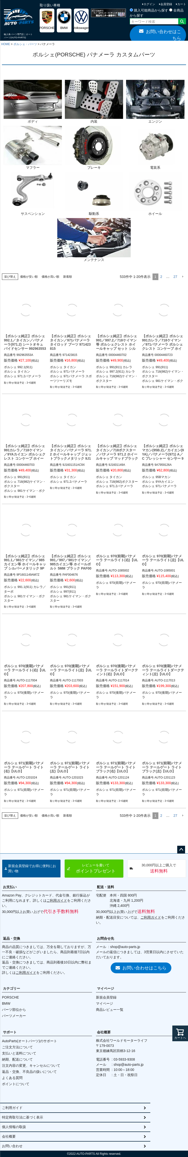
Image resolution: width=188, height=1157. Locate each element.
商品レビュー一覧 (109, 1010)
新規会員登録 (106, 997)
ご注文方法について (17, 1047)
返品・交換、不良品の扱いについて (29, 1072)
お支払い (10, 887)
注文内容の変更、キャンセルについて (31, 1065)
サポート (10, 1032)
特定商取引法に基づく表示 (22, 1117)
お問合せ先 (105, 938)
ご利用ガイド (57, 900)
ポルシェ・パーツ (25, 44)
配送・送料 (105, 887)
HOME (5, 44)
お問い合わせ (12, 1146)
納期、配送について (17, 1059)
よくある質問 (12, 1078)
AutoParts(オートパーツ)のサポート (29, 1041)
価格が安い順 (29, 276)
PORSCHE (10, 997)
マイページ (105, 988)
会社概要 (104, 1032)
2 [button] (161, 277)
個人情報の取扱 (14, 1127)
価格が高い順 (50, 276)
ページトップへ (181, 850)
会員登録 (166, 4)
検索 (182, 21)
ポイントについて (15, 1084)
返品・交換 (11, 938)
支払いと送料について (19, 1053)
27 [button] (175, 277)
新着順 (67, 276)
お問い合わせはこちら (160, 35)
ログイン (149, 4)
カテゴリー (11, 988)
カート (181, 4)
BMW (6, 1003)
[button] (182, 276)
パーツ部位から (14, 1010)
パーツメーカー (14, 1016)
